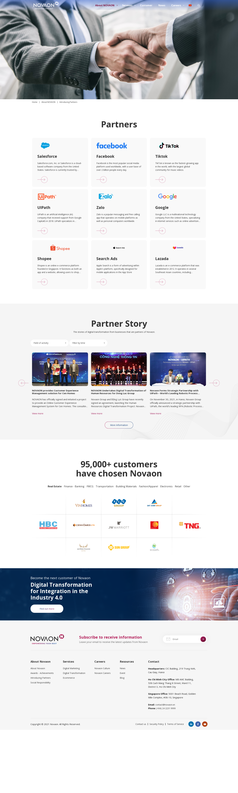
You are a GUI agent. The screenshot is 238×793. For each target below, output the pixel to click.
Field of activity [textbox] (41, 342)
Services (129, 5)
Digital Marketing (71, 668)
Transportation (105, 486)
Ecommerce (69, 677)
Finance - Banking (74, 486)
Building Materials (126, 486)
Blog (122, 677)
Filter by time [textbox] (78, 342)
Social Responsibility (40, 682)
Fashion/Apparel (148, 486)
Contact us (140, 724)
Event (122, 673)
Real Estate (55, 486)
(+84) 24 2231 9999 (166, 708)
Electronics (166, 486)
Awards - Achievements (42, 673)
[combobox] (50, 343)
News (161, 5)
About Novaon (38, 668)
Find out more (47, 608)
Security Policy (157, 724)
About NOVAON (107, 5)
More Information (119, 425)
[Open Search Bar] (199, 5)
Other (187, 486)
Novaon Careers (102, 673)
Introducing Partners (41, 677)
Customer (146, 5)
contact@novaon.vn (165, 704)
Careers (178, 5)
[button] (22, 383)
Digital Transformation (74, 673)
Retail (178, 486)
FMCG (90, 486)
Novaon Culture (102, 668)
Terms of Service (175, 724)
